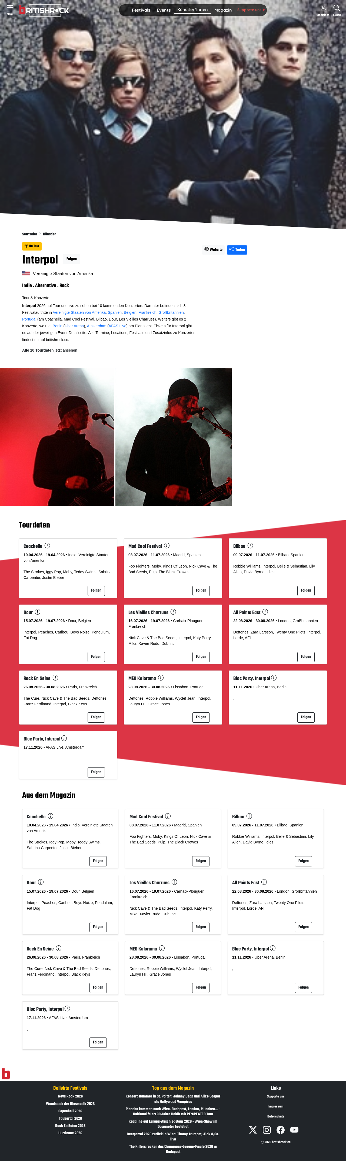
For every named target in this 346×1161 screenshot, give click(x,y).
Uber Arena (74, 326)
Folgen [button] (71, 259)
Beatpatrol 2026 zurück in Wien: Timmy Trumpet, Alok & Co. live (173, 1137)
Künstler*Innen (192, 9)
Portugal (29, 319)
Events (164, 10)
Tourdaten (34, 525)
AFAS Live (117, 326)
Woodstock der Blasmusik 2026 (70, 1104)
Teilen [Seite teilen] (237, 250)
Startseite (30, 234)
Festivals (141, 10)
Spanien (115, 312)
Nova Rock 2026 (70, 1096)
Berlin (57, 326)
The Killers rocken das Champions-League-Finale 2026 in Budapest (173, 1149)
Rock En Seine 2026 (70, 1126)
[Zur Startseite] (6, 1074)
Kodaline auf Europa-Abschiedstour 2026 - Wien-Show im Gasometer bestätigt (173, 1124)
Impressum (275, 1106)
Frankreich (147, 312)
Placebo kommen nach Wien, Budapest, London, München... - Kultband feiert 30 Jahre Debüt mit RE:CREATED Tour (173, 1111)
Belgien (130, 312)
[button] (141, 10)
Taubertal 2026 (70, 1119)
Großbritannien (171, 312)
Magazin (223, 10)
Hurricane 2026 (70, 1133)
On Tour (32, 246)
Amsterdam (97, 326)
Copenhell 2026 (70, 1111)
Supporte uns (251, 9)
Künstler (49, 234)
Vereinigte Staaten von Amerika (79, 312)
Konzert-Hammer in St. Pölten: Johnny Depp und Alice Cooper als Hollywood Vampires (173, 1099)
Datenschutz (275, 1116)
